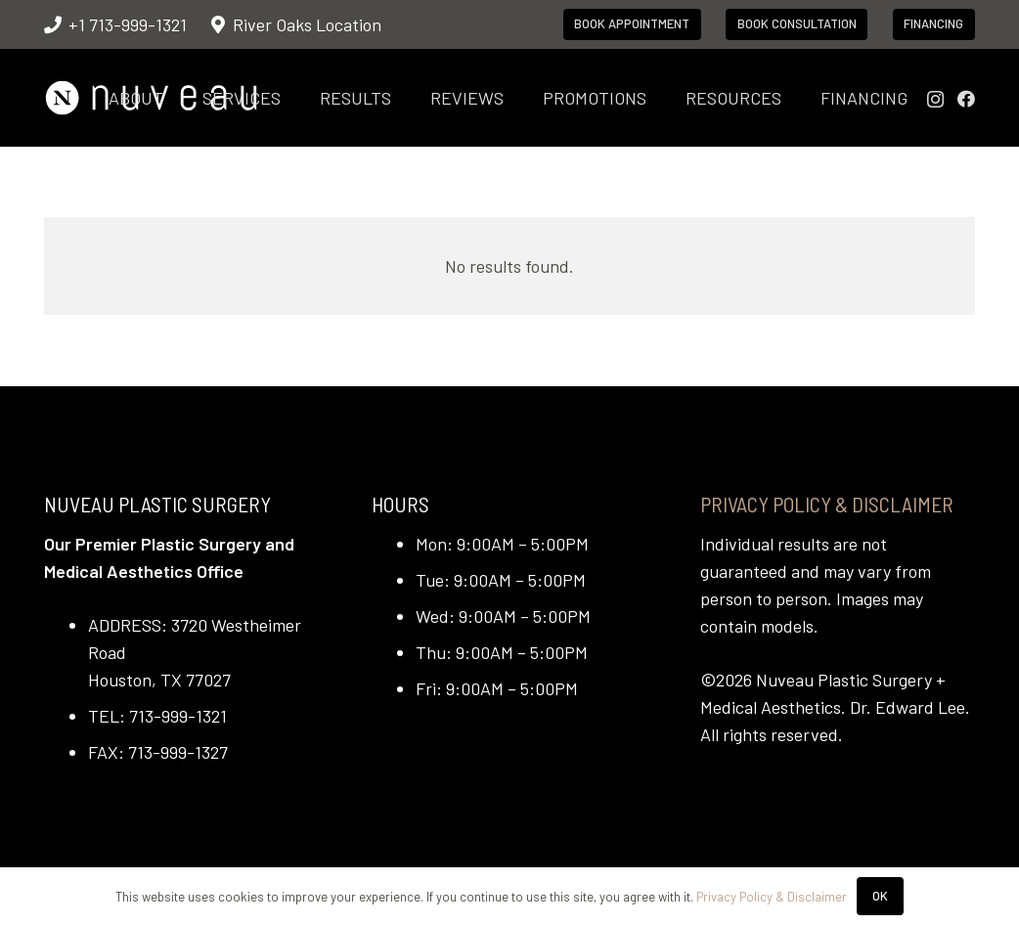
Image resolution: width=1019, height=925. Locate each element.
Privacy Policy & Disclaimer (826, 503)
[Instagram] (935, 100)
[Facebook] (966, 99)
